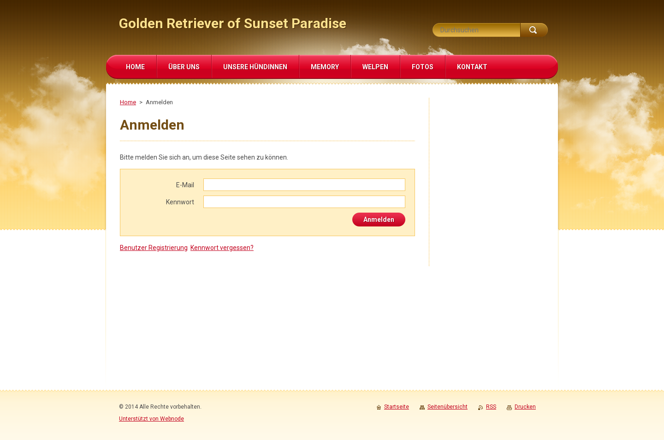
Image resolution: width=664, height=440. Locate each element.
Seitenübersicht (447, 407)
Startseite (396, 407)
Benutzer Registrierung (154, 247)
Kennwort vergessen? (222, 247)
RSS (491, 407)
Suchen (534, 30)
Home (128, 102)
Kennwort (180, 202)
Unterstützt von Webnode (151, 419)
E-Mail (185, 185)
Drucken (525, 407)
